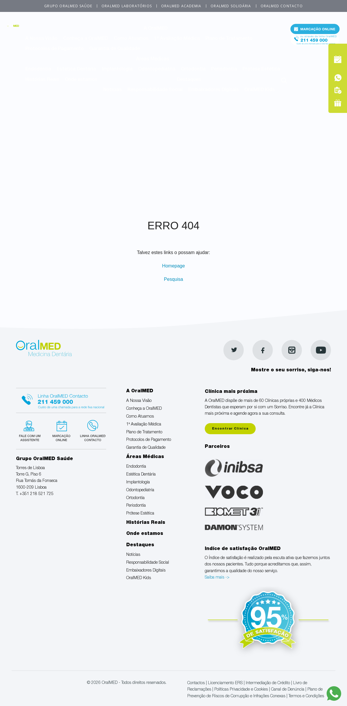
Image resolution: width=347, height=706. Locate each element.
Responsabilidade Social (155, 90)
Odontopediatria (156, 69)
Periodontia (224, 69)
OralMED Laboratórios (127, 5)
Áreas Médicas (152, 59)
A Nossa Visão (41, 39)
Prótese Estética (261, 69)
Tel (315, 43)
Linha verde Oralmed (91, 430)
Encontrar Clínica (230, 428)
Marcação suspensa (61, 430)
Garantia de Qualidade (114, 49)
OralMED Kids (259, 90)
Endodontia (38, 69)
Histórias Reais (42, 80)
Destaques (189, 80)
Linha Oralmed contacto (61, 399)
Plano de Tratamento (228, 39)
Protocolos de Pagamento (54, 49)
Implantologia (117, 69)
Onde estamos (81, 80)
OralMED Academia (181, 5)
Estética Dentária (76, 69)
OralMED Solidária (231, 5)
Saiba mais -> (217, 578)
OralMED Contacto (282, 5)
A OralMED (156, 28)
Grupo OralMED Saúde (68, 5)
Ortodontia (193, 69)
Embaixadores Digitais (213, 90)
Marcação (315, 30)
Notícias (112, 90)
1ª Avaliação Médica (177, 39)
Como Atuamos (131, 39)
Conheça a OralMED (85, 39)
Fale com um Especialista (31, 430)
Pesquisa (173, 279)
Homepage (173, 265)
